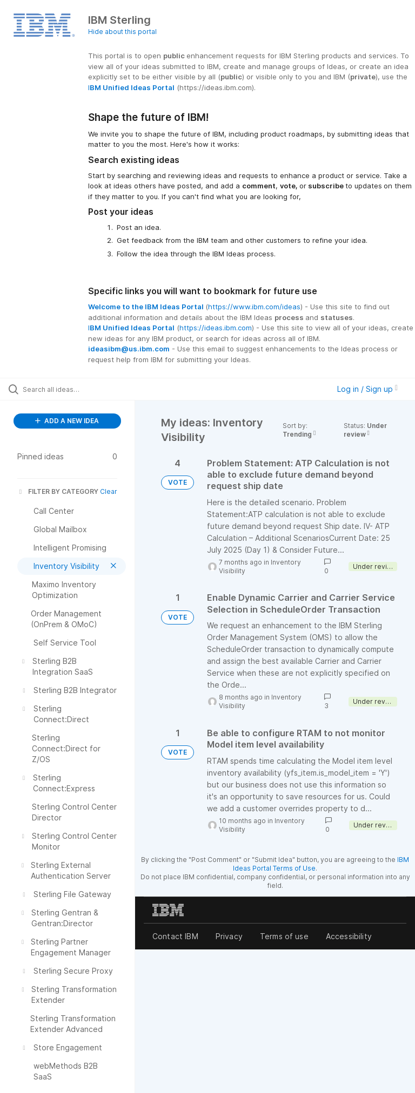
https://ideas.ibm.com (215, 327)
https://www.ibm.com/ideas (254, 306)
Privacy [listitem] (229, 936)
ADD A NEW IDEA (67, 421)
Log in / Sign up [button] (367, 388)
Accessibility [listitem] (349, 936)
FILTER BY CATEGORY (57, 491)
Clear (108, 491)
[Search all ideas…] (73, 389)
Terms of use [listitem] (284, 936)
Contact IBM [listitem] (175, 936)
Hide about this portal (122, 32)
